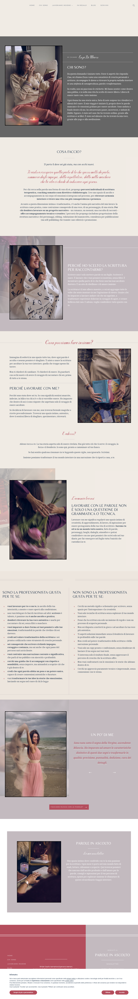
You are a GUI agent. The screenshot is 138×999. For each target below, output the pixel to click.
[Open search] (134, 5)
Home (32, 5)
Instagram (4, 5)
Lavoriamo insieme (62, 5)
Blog (93, 5)
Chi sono (43, 5)
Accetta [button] (121, 992)
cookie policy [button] (69, 981)
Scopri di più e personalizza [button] (23, 992)
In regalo (82, 5)
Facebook (9, 5)
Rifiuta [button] (108, 992)
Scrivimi (104, 5)
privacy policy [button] (71, 978)
